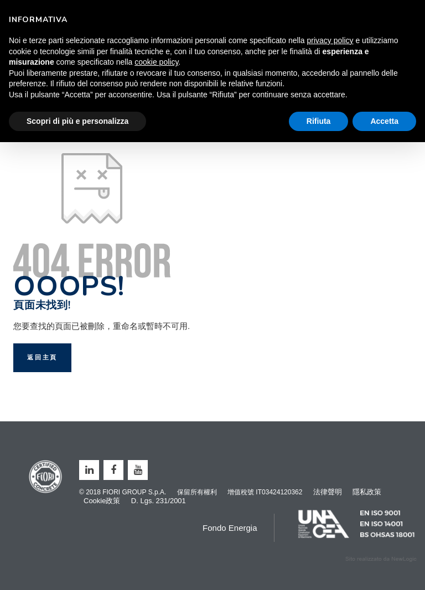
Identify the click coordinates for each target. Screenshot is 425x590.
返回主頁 (42, 357)
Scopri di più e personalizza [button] (77, 121)
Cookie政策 (102, 501)
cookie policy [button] (156, 62)
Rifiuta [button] (319, 121)
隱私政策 (367, 492)
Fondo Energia (230, 527)
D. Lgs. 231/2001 (158, 501)
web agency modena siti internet (381, 559)
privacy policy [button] (330, 40)
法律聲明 (327, 492)
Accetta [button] (384, 121)
